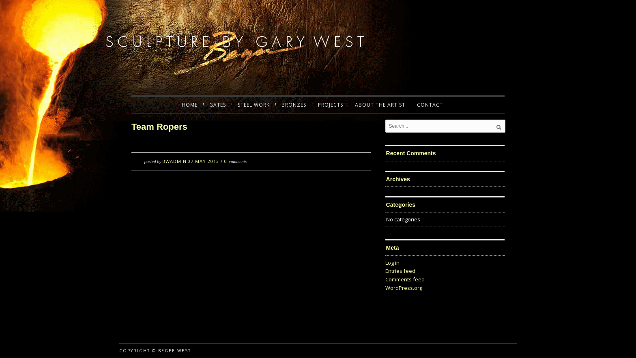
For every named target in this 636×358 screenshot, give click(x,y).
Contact (430, 105)
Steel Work (254, 105)
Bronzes (293, 105)
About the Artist (380, 105)
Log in (392, 262)
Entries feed (400, 270)
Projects (330, 105)
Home (190, 105)
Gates (217, 105)
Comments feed (405, 279)
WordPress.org (403, 288)
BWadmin (174, 161)
